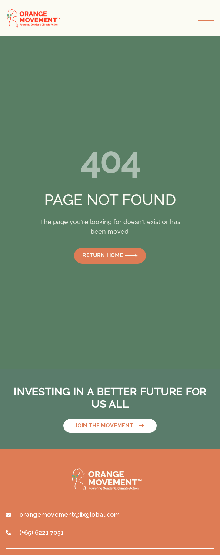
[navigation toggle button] (206, 18)
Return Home (109, 255)
